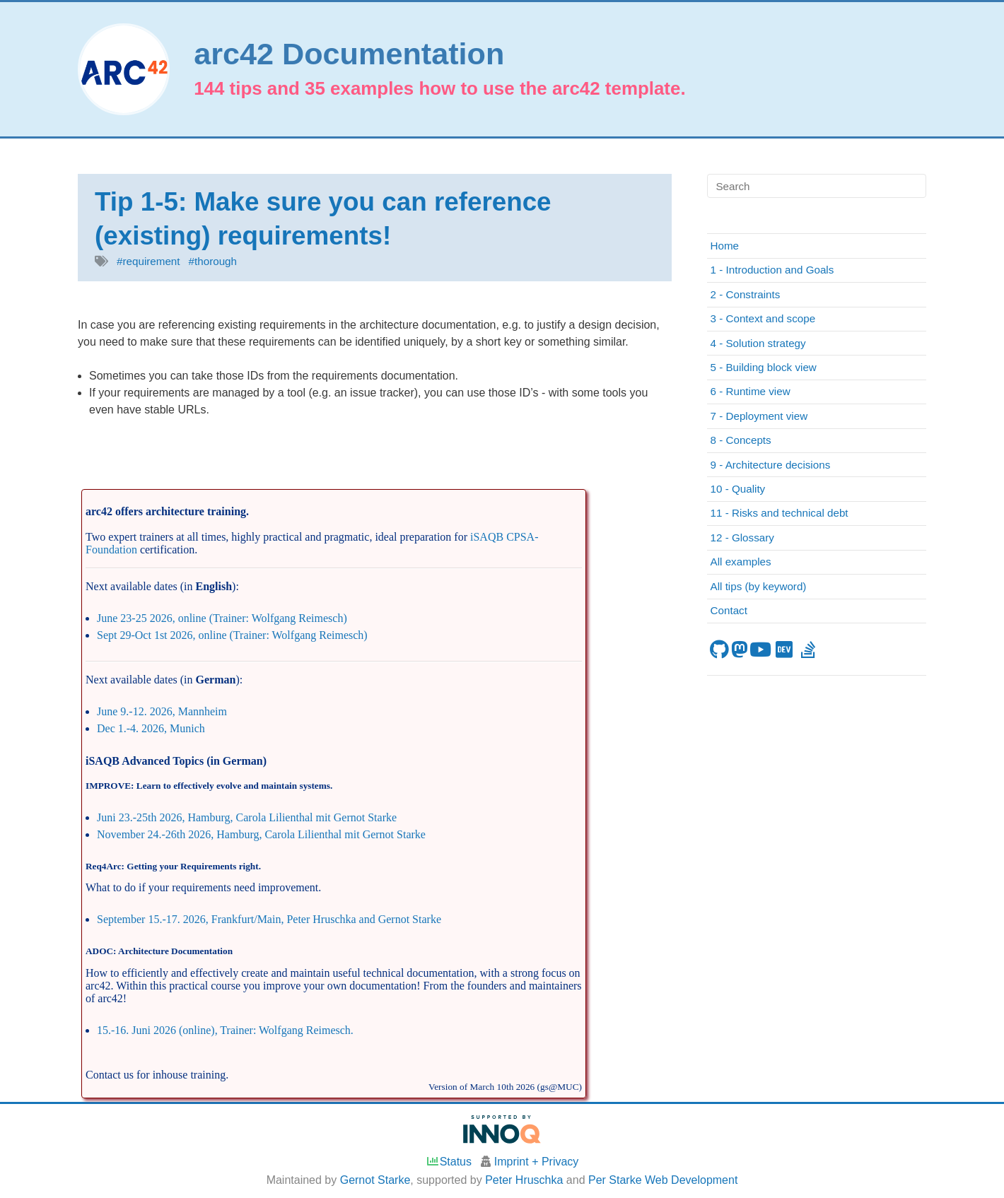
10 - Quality (738, 489)
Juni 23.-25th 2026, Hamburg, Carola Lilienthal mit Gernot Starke (247, 817)
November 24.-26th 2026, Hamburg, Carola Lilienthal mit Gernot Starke (261, 834)
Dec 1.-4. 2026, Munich (151, 728)
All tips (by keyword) (759, 586)
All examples (741, 562)
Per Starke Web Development (662, 1180)
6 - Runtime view (750, 391)
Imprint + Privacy (536, 1162)
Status (449, 1162)
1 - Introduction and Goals (772, 270)
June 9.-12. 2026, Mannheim (162, 711)
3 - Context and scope (763, 318)
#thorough (213, 261)
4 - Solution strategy (758, 343)
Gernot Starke (375, 1180)
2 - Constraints (746, 294)
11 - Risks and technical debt (779, 513)
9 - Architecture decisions (771, 465)
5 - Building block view (764, 367)
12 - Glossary (742, 538)
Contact (729, 610)
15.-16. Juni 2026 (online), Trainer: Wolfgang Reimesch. (225, 1030)
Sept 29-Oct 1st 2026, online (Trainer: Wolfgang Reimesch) (232, 635)
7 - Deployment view (759, 416)
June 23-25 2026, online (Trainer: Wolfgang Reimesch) (222, 618)
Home (725, 246)
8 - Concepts (741, 440)
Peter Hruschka (524, 1180)
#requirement (148, 261)
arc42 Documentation (349, 54)
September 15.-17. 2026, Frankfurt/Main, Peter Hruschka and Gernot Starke (269, 919)
